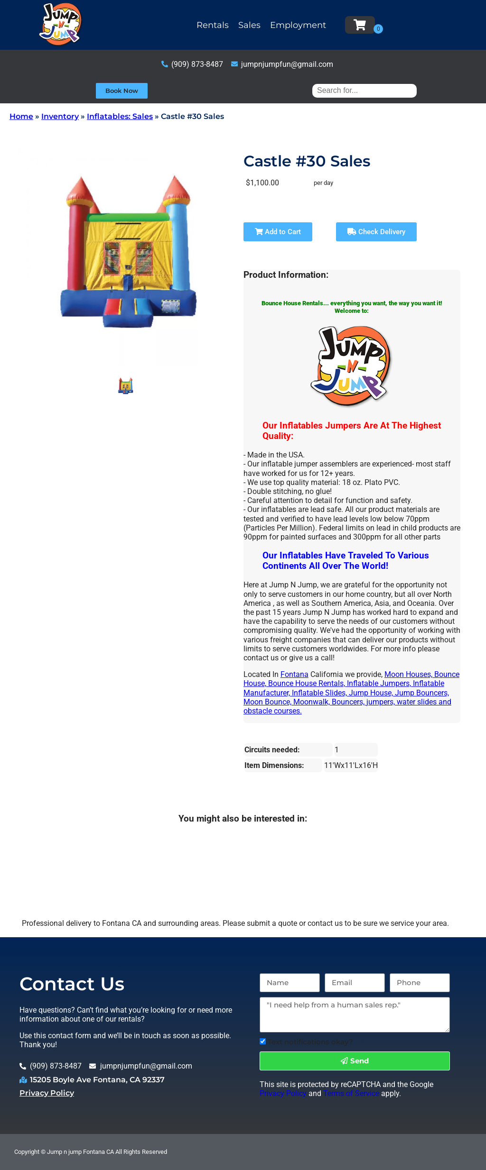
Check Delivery (376, 232)
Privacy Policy (46, 1092)
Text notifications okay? (310, 1041)
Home (21, 116)
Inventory (60, 116)
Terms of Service (351, 1093)
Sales (249, 25)
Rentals (212, 25)
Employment (298, 25)
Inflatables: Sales (120, 116)
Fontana (294, 674)
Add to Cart (278, 232)
